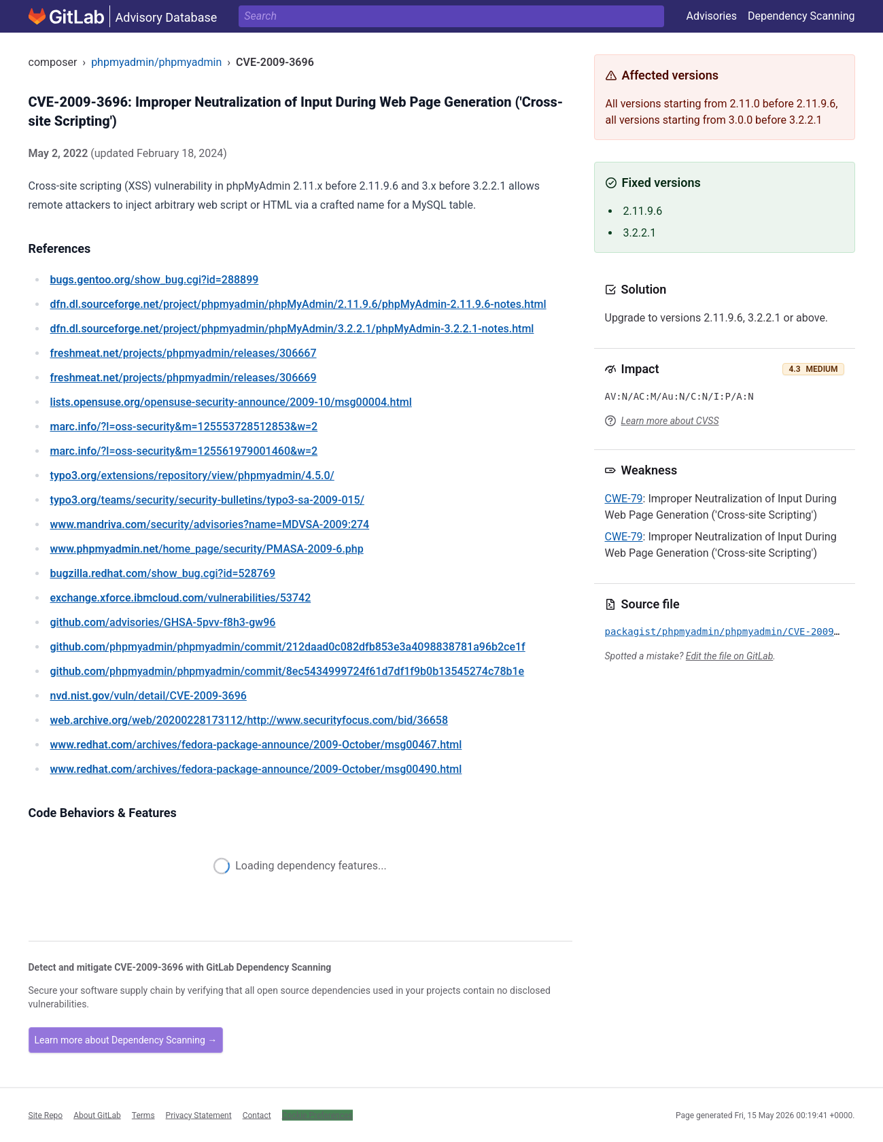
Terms (143, 1115)
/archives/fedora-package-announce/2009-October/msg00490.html (256, 769)
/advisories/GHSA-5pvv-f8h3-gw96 (163, 622)
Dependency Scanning (801, 16)
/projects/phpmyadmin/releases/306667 (183, 353)
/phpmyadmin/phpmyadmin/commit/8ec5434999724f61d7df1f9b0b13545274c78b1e (287, 671)
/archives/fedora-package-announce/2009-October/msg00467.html (256, 744)
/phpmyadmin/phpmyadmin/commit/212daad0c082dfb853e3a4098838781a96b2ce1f (287, 646)
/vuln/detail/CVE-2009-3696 (148, 695)
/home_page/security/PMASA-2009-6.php (207, 548)
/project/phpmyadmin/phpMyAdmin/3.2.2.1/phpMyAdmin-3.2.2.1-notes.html (292, 328)
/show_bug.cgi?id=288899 (154, 279)
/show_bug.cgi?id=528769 (163, 573)
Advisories (711, 16)
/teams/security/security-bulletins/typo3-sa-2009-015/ (207, 500)
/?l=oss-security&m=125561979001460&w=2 (184, 451)
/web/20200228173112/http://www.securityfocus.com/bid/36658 (249, 720)
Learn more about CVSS (670, 420)
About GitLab (97, 1115)
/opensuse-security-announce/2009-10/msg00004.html (231, 402)
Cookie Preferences (317, 1115)
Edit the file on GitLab (729, 656)
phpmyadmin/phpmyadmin (156, 62)
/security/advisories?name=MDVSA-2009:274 (210, 524)
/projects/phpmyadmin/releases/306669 (183, 377)
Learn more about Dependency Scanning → (126, 1040)
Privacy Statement (199, 1115)
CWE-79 (624, 498)
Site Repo (46, 1115)
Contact (257, 1115)
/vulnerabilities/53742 (180, 597)
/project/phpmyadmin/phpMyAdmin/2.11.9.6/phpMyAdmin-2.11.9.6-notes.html (298, 304)
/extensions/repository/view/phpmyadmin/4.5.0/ (192, 475)
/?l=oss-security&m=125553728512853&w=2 (184, 426)
